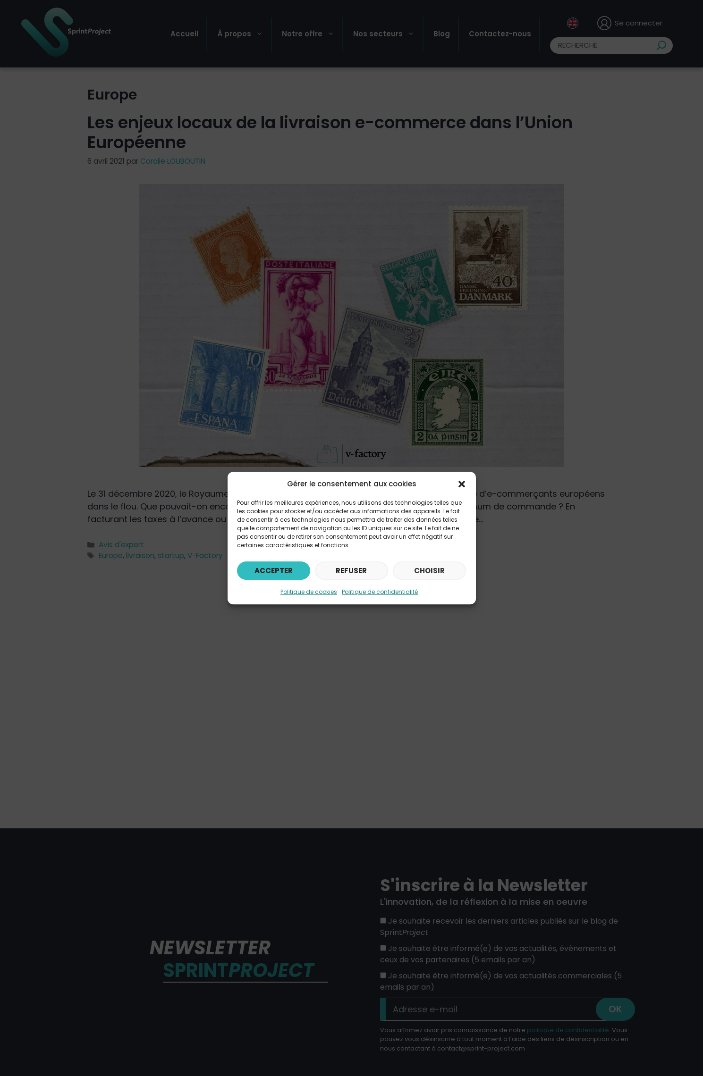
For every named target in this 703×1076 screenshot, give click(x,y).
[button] (461, 484)
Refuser (351, 571)
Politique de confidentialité (380, 592)
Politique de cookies (308, 592)
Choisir (429, 571)
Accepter (273, 571)
